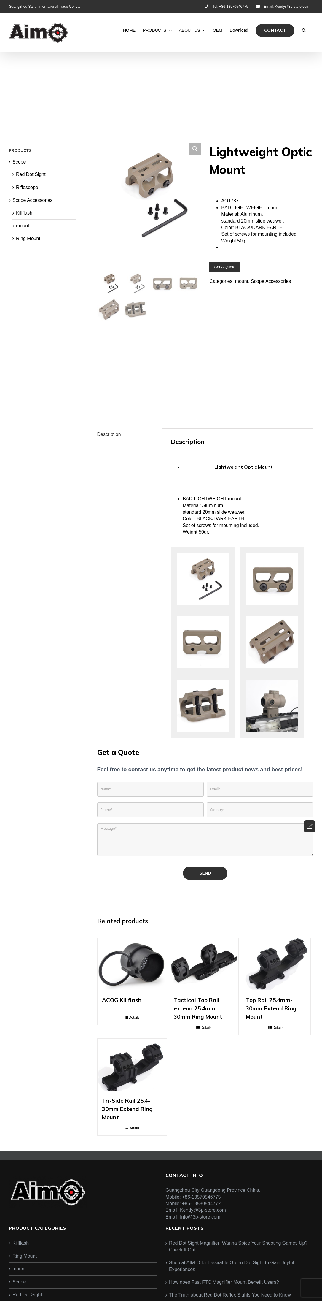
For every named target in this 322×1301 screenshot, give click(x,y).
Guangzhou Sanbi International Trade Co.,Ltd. (45, 6)
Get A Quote (224, 267)
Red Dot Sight (31, 174)
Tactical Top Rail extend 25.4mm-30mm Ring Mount (198, 1030)
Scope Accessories (271, 281)
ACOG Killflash (121, 1022)
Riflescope (27, 187)
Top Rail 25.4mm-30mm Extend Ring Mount (271, 1030)
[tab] (125, 456)
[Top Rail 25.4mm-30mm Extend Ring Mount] (275, 986)
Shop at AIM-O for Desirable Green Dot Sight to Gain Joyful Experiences (231, 1288)
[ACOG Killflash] (132, 986)
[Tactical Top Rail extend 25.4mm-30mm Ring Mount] (203, 986)
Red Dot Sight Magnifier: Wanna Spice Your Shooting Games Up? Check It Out (238, 1268)
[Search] (304, 30)
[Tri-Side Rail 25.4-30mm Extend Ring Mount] (132, 1087)
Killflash (24, 212)
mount (241, 281)
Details (134, 1039)
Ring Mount (28, 238)
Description (109, 456)
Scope (19, 161)
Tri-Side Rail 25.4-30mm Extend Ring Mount (127, 1131)
